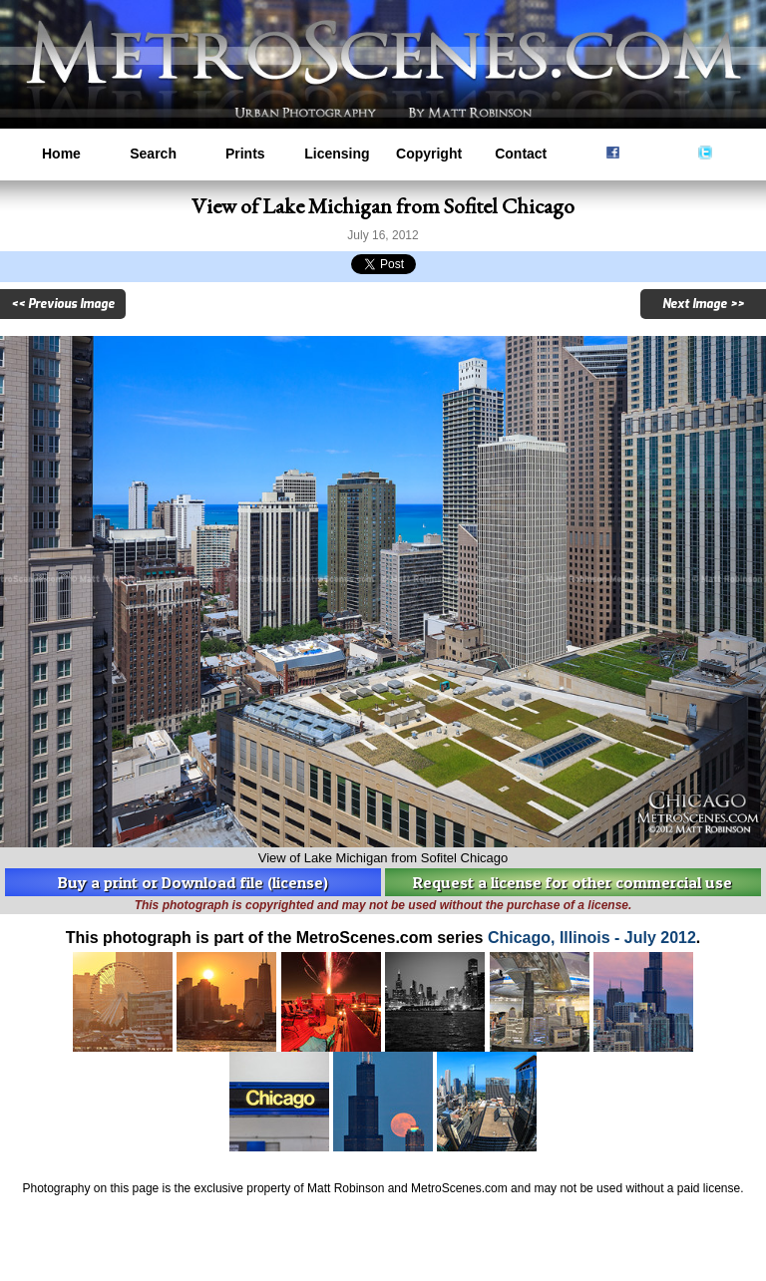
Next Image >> (703, 304)
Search (153, 153)
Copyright (429, 153)
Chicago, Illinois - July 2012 (592, 937)
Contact (521, 153)
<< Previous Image (63, 304)
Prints (245, 153)
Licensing (336, 153)
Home (61, 153)
